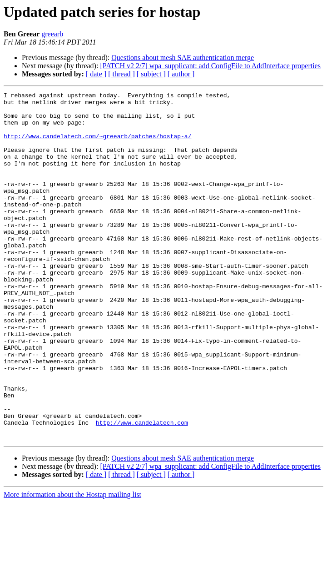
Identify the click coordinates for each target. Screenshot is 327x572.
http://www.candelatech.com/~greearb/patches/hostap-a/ (97, 145)
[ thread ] (121, 74)
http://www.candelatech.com (142, 489)
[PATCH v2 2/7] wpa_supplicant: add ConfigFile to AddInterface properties (210, 66)
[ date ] (96, 74)
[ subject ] (151, 74)
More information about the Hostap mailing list (72, 564)
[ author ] (181, 74)
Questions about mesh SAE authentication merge (182, 57)
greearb (52, 34)
